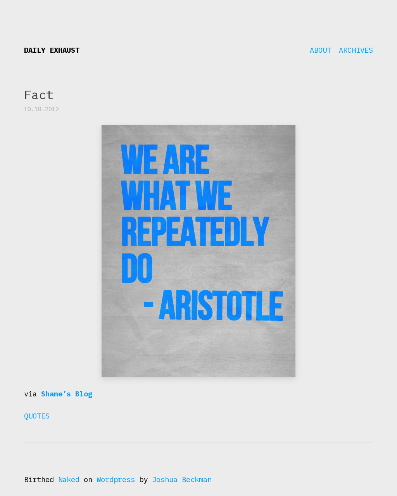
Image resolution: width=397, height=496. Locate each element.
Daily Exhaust (51, 50)
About (320, 50)
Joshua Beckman (182, 479)
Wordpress (116, 479)
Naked (68, 479)
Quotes (37, 415)
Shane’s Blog (66, 393)
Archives (356, 50)
